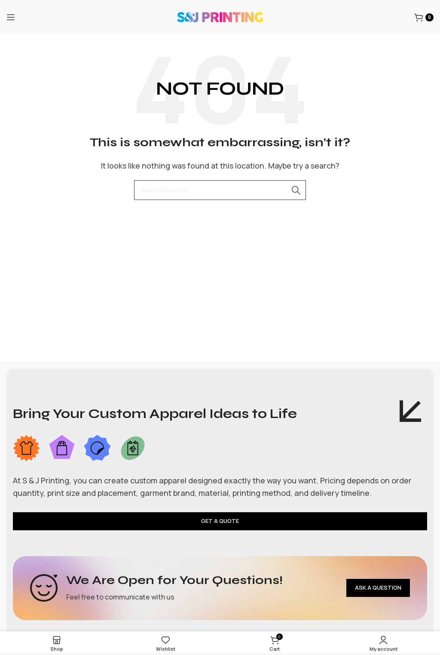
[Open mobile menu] (10, 17)
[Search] (220, 190)
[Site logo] (220, 16)
